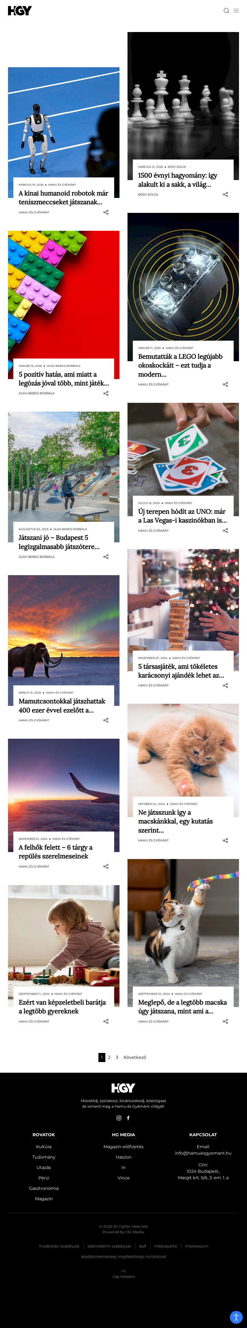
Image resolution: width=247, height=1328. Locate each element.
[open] (236, 1317)
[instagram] (119, 1118)
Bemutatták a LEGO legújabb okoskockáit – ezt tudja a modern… (180, 365)
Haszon (124, 1157)
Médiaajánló (165, 1246)
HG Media (135, 1232)
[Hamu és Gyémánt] (20, 10)
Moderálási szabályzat (59, 1246)
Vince (124, 1177)
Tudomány (43, 1157)
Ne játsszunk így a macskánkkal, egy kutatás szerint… (175, 821)
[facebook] (128, 1118)
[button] (236, 10)
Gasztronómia (44, 1188)
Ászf (142, 1246)
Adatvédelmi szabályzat (109, 1246)
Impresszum (196, 1246)
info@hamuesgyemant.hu (203, 1153)
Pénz (43, 1177)
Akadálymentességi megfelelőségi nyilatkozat (123, 1256)
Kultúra (43, 1146)
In (123, 1167)
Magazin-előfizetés (123, 1146)
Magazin (44, 1198)
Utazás (44, 1167)
